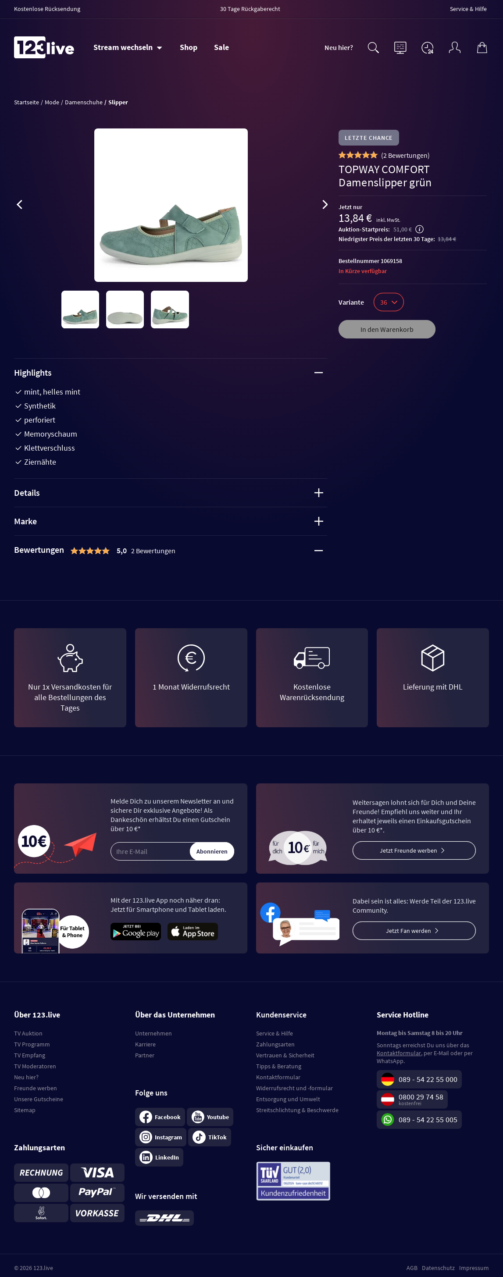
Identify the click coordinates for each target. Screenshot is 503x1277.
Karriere (145, 1044)
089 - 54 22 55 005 (428, 1119)
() (405, 155)
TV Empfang (29, 1055)
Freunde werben (35, 1088)
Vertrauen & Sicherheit (285, 1055)
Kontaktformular (278, 1077)
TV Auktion (28, 1033)
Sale (221, 47)
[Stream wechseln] (127, 47)
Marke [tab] (168, 521)
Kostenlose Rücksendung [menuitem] (47, 9)
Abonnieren (212, 851)
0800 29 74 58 (421, 1097)
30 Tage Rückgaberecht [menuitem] (250, 9)
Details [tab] (168, 492)
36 (388, 302)
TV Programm (32, 1044)
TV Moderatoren (35, 1066)
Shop (188, 47)
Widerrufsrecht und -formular (294, 1088)
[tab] (171, 551)
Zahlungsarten (275, 1044)
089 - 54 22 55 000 (428, 1079)
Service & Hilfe (274, 1033)
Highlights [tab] (168, 372)
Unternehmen (153, 1033)
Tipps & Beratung (278, 1066)
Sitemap (25, 1110)
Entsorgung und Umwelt (288, 1099)
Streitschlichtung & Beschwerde (297, 1110)
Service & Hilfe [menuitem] (468, 9)
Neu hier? (339, 47)
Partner (144, 1055)
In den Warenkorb (387, 329)
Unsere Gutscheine (38, 1099)
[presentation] (19, 206)
